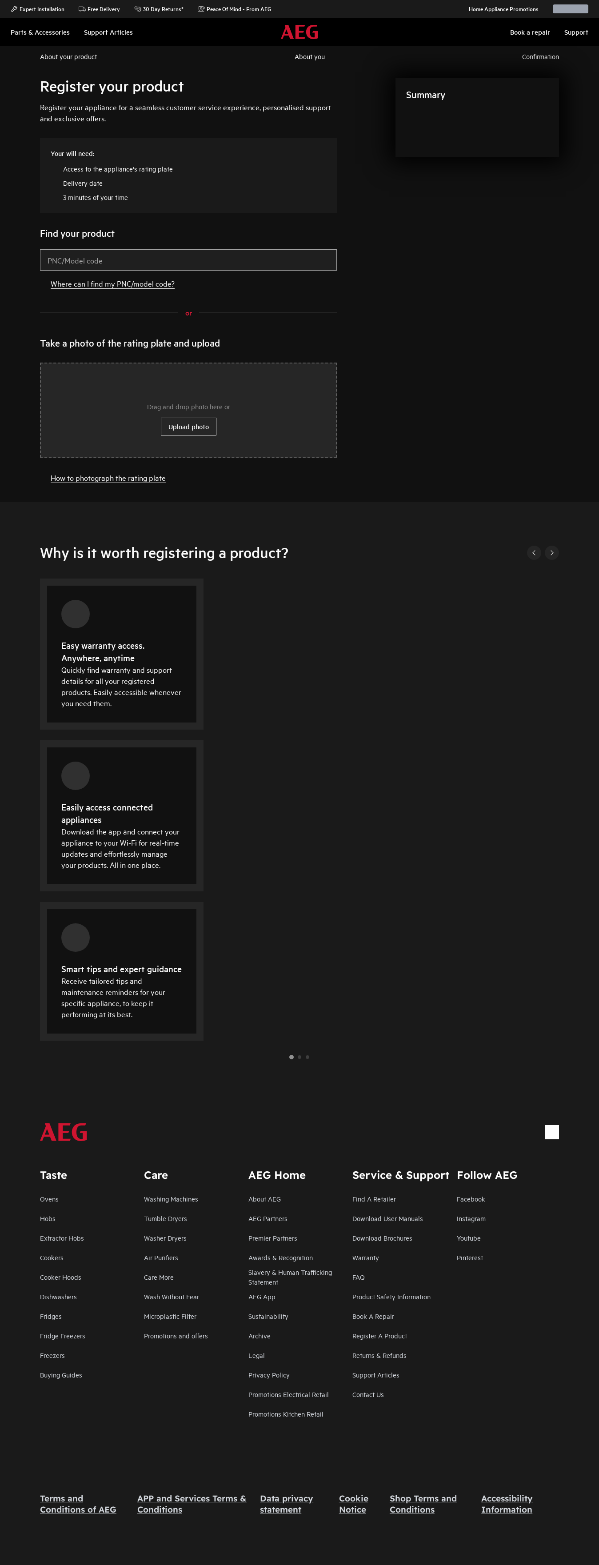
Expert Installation (37, 8)
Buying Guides (61, 1374)
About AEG (264, 1198)
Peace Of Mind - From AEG (234, 8)
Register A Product (379, 1335)
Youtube (469, 1238)
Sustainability (268, 1316)
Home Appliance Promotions (499, 8)
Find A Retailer (374, 1198)
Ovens (49, 1198)
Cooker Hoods (60, 1277)
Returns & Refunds (379, 1355)
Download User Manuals (387, 1218)
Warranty (365, 1257)
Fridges (51, 1316)
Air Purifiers (161, 1257)
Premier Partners (272, 1238)
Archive (259, 1335)
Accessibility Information (507, 1504)
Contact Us (368, 1394)
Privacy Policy (269, 1374)
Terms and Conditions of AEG (78, 1504)
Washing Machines (171, 1198)
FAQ (358, 1277)
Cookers (52, 1257)
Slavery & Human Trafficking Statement (290, 1277)
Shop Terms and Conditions (423, 1504)
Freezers (52, 1355)
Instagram (471, 1218)
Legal (256, 1355)
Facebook (471, 1198)
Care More (159, 1277)
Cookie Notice (353, 1504)
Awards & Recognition (280, 1257)
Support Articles (375, 1374)
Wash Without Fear (171, 1296)
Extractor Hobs (62, 1238)
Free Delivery (99, 8)
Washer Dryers (165, 1238)
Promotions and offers (176, 1335)
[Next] (552, 553)
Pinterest (470, 1257)
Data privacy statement (286, 1504)
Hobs (48, 1218)
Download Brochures (382, 1238)
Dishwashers (58, 1296)
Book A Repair (373, 1316)
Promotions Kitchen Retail (285, 1413)
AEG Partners (268, 1218)
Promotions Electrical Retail (288, 1394)
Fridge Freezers (62, 1335)
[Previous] (534, 553)
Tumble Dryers (165, 1218)
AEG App (262, 1296)
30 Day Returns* (159, 8)
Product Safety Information (391, 1296)
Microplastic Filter (170, 1316)
